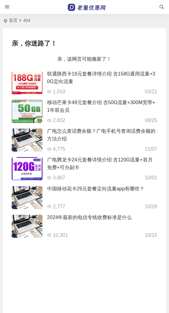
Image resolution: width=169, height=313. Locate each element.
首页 (13, 20)
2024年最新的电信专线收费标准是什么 (89, 217)
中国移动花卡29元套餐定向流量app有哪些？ (96, 188)
